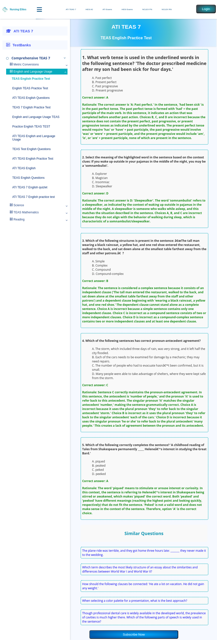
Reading (17, 219)
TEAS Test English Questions (31, 149)
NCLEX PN (147, 9)
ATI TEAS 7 (71, 9)
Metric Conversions (24, 64)
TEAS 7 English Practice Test (31, 107)
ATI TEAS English (24, 168)
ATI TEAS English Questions (31, 98)
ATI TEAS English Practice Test (32, 158)
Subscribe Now (134, 634)
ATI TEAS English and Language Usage (33, 137)
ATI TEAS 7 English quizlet (29, 187)
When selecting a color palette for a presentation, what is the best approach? (134, 601)
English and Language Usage (31, 71)
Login (206, 9)
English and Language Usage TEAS (35, 117)
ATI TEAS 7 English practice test (33, 197)
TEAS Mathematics (24, 212)
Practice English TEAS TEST (31, 126)
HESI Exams (127, 9)
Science (17, 205)
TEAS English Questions (28, 177)
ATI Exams (107, 9)
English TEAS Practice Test (30, 88)
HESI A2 (89, 9)
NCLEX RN (167, 9)
